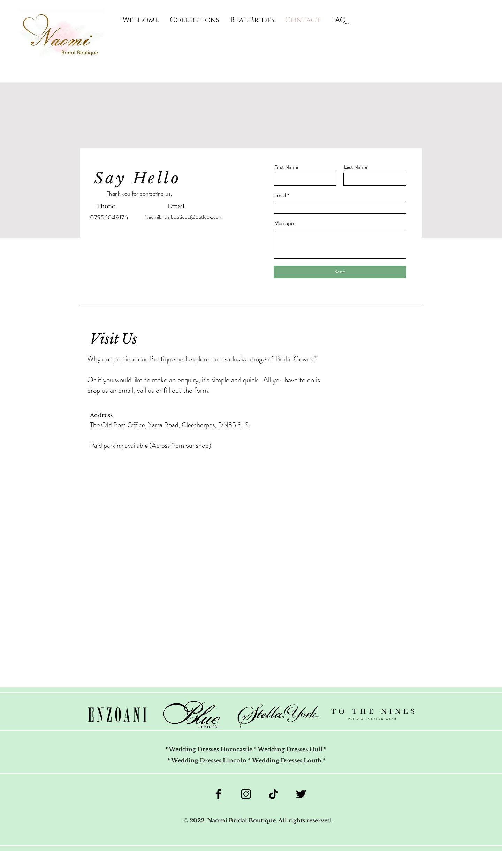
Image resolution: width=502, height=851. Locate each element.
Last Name (355, 167)
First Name (286, 167)
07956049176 (109, 217)
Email (280, 195)
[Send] (340, 272)
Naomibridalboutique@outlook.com (183, 217)
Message (284, 223)
